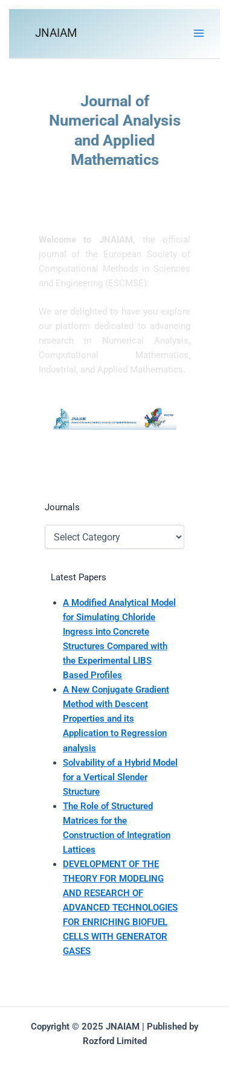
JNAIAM (56, 33)
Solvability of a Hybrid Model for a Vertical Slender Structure (120, 777)
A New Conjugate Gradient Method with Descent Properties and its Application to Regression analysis (116, 718)
